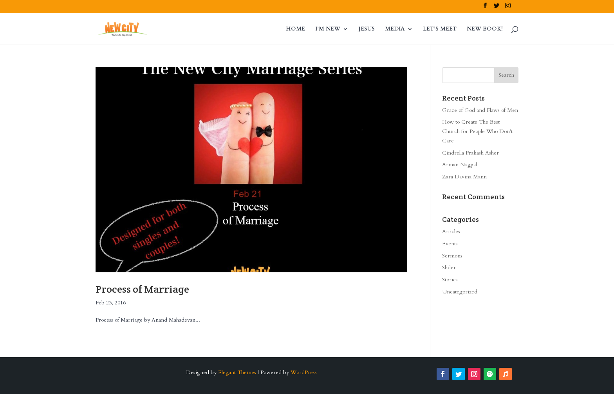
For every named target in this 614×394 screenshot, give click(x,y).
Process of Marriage (142, 288)
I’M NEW (327, 29)
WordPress (304, 372)
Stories (450, 279)
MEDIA (395, 29)
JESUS (366, 29)
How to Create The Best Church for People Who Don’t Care (477, 131)
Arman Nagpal (459, 164)
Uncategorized (459, 291)
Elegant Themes (237, 372)
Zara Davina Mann (464, 176)
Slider (449, 267)
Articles (451, 231)
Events (450, 243)
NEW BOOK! (485, 29)
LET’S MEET (440, 29)
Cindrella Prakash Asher (470, 153)
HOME (295, 29)
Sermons (452, 255)
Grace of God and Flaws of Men (480, 110)
